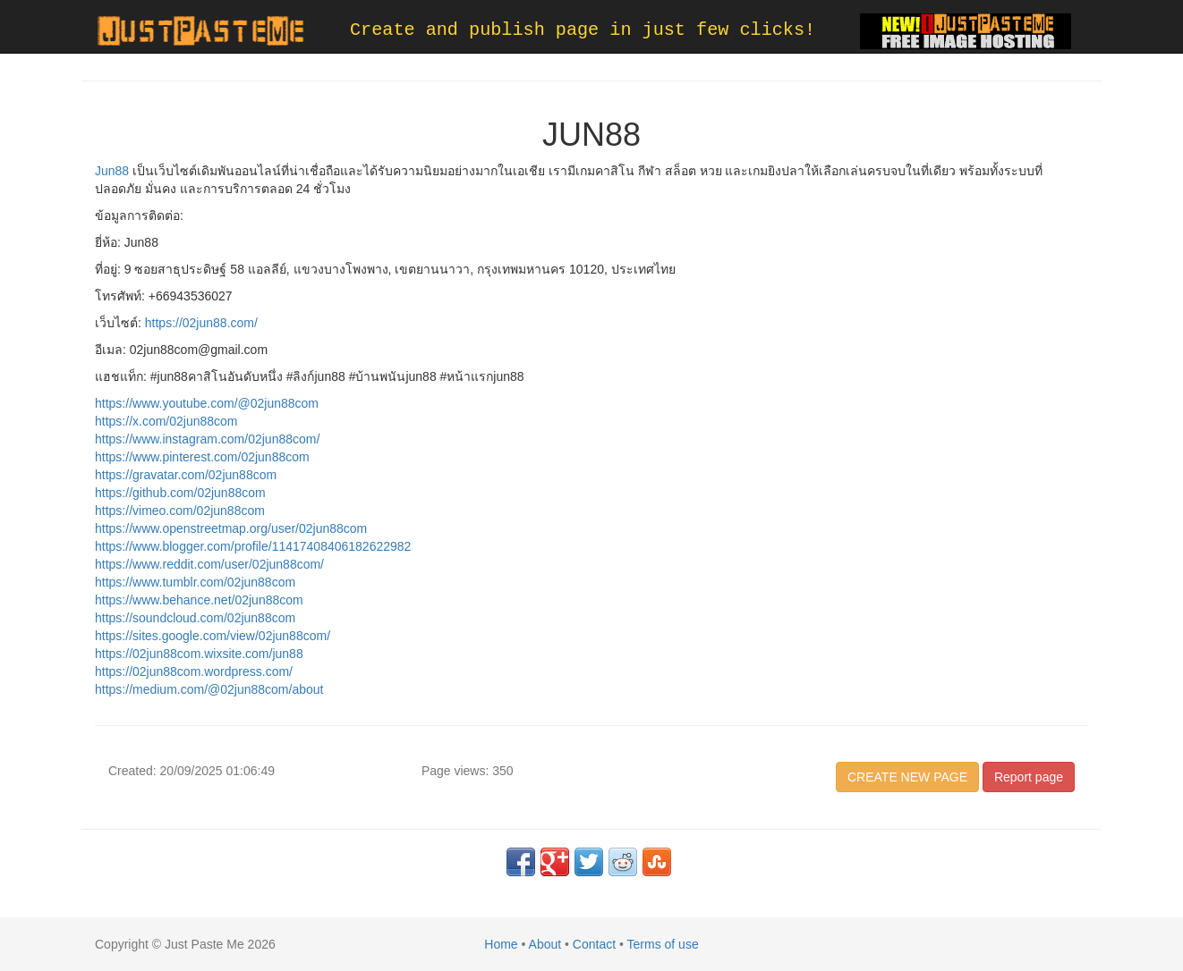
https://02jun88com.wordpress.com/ (194, 671)
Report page (1028, 777)
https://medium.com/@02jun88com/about (209, 689)
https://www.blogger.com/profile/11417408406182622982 (253, 546)
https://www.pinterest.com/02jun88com (202, 457)
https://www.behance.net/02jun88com (199, 600)
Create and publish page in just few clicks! (582, 30)
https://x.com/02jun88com (166, 421)
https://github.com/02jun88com (180, 493)
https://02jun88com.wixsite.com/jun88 (199, 653)
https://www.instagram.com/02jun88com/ (207, 439)
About (545, 944)
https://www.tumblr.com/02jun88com (195, 582)
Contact (594, 944)
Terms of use (663, 944)
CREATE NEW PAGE (907, 777)
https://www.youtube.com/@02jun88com (207, 403)
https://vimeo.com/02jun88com (180, 510)
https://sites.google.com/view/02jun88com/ (212, 636)
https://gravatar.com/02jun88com (186, 475)
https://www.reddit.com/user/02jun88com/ (209, 564)
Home (500, 944)
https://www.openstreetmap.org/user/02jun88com (231, 528)
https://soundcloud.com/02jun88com (195, 618)
